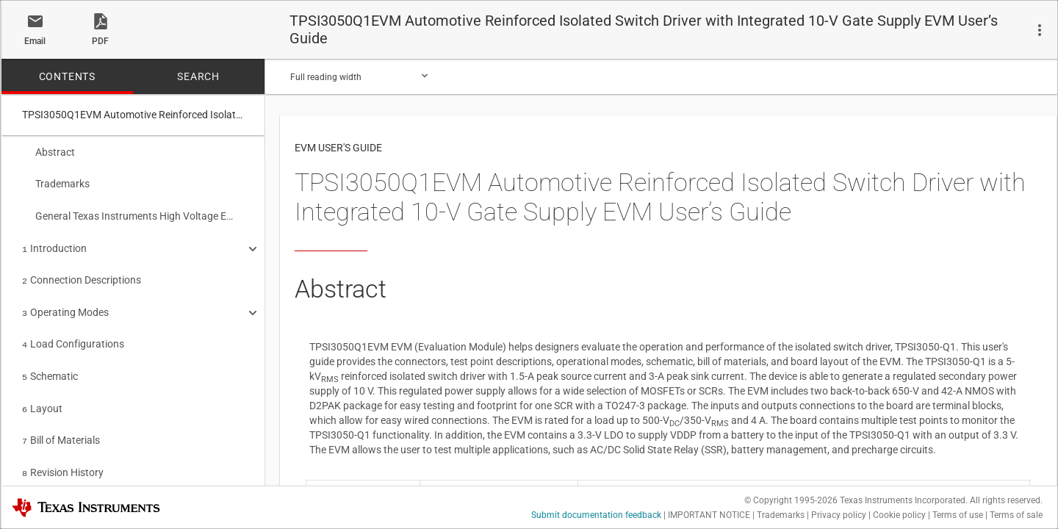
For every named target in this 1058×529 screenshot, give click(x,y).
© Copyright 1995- (791, 500)
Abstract (48, 152)
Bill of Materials (61, 427)
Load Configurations (73, 335)
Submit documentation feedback (596, 515)
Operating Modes (65, 305)
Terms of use (957, 515)
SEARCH (198, 76)
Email (35, 41)
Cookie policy (899, 515)
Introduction (54, 244)
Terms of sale (1016, 515)
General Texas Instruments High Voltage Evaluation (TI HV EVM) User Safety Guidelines (128, 213)
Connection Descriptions (81, 274)
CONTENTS (67, 76)
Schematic (50, 366)
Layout (42, 397)
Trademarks (56, 182)
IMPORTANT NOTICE (709, 515)
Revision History (63, 458)
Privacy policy (838, 515)
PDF (100, 41)
